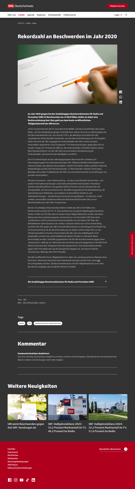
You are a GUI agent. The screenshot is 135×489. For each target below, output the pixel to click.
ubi (29, 323)
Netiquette (13, 458)
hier (98, 260)
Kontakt (11, 449)
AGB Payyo (13, 464)
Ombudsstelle (54, 15)
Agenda (30, 15)
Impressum (13, 452)
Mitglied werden (117, 6)
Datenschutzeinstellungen (20, 468)
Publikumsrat (69, 15)
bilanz (21, 323)
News (34, 23)
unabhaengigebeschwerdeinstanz (48, 323)
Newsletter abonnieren (113, 449)
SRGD (28, 23)
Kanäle (21, 15)
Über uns (12, 15)
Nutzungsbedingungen (18, 461)
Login (118, 15)
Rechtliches (13, 455)
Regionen (41, 15)
